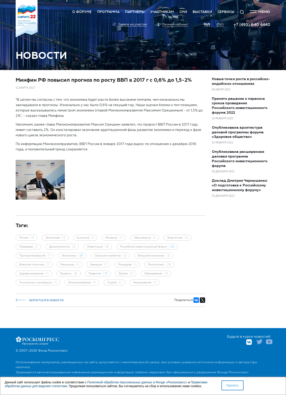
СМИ (183, 12)
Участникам (162, 12)
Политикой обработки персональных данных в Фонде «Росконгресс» (137, 382)
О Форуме (82, 12)
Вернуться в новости (39, 300)
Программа (108, 12)
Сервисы (225, 12)
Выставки (202, 12)
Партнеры (135, 12)
